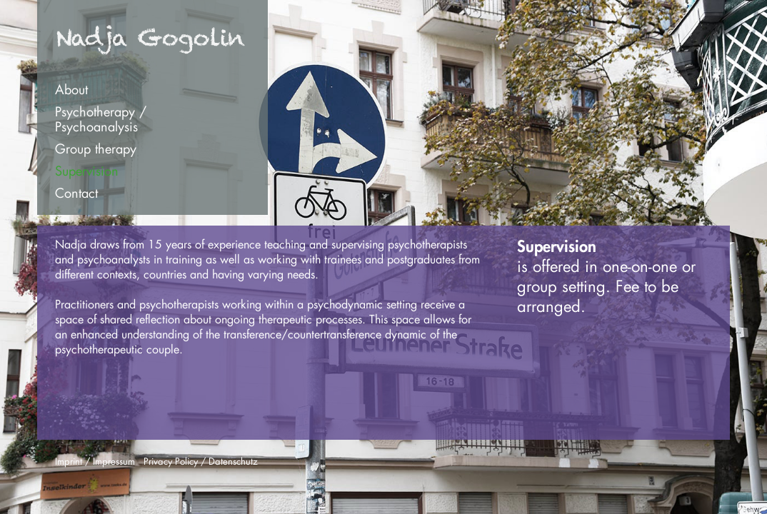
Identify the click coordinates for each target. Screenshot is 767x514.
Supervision (87, 170)
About (71, 89)
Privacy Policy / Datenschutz (201, 461)
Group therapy (95, 148)
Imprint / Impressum (95, 461)
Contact (76, 192)
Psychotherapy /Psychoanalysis (100, 119)
